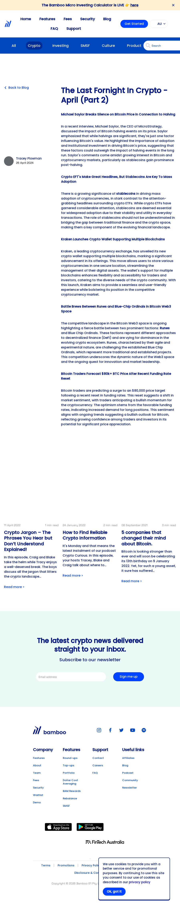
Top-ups (68, 765)
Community (130, 780)
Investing (60, 45)
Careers (97, 765)
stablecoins (125, 193)
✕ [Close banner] (173, 5)
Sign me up (129, 676)
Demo (37, 802)
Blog (107, 18)
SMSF (85, 45)
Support (73, 28)
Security (87, 18)
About (37, 765)
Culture (108, 45)
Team (37, 773)
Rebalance (70, 798)
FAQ (54, 28)
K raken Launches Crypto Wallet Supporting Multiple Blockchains (113, 239)
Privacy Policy (91, 865)
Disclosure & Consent (90, 873)
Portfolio (69, 773)
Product (134, 45)
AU (158, 23)
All (14, 45)
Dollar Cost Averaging (70, 782)
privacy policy (139, 882)
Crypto (34, 45)
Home (25, 18)
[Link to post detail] (31, 528)
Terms (45, 865)
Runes (165, 328)
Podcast (127, 773)
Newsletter (129, 788)
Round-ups (70, 758)
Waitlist (38, 795)
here (134, 5)
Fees (68, 18)
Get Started (134, 23)
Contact (98, 758)
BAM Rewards (72, 791)
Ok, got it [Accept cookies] (114, 891)
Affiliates (128, 758)
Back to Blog (16, 88)
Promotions (66, 865)
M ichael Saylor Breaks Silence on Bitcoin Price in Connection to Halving (118, 114)
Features (47, 18)
